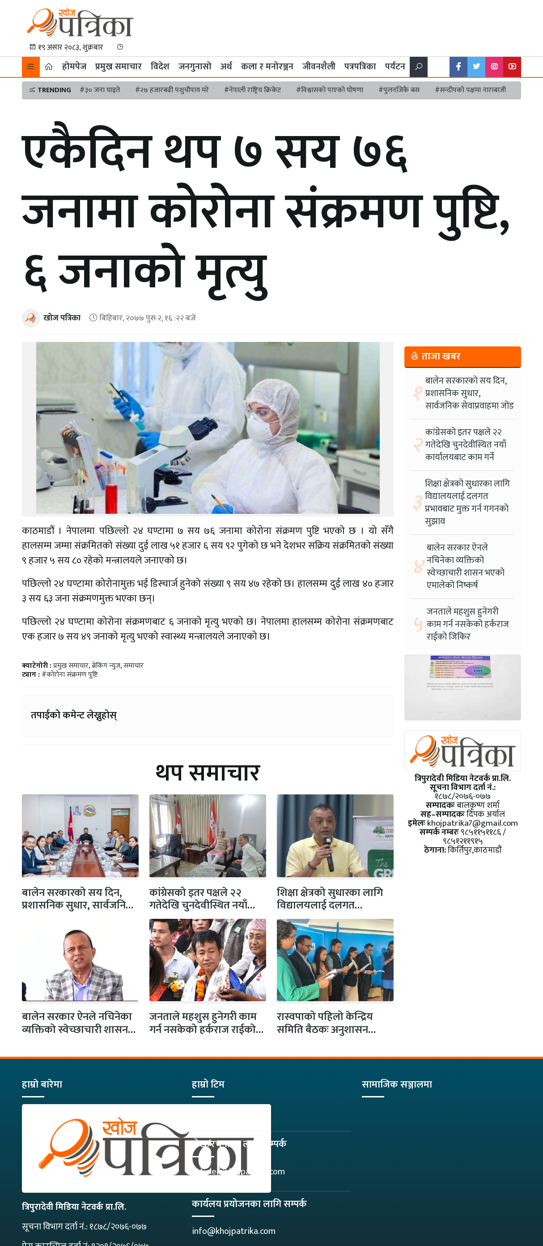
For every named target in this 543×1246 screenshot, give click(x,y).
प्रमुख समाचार (118, 66)
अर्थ (226, 66)
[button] (31, 67)
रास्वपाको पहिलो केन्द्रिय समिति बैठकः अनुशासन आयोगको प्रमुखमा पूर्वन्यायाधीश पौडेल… (325, 1036)
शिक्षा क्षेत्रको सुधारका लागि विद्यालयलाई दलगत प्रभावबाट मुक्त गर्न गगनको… (332, 906)
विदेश (160, 66)
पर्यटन (395, 66)
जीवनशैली (318, 66)
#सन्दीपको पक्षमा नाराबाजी (470, 90)
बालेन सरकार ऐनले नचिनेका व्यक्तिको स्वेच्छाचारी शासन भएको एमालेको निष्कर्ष (77, 1030)
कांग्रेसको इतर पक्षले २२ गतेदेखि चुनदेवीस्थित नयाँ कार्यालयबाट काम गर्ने (198, 906)
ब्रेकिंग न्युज (106, 666)
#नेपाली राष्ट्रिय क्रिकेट (252, 90)
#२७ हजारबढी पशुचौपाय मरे (172, 90)
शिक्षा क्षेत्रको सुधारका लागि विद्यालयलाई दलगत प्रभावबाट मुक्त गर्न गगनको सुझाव (467, 503)
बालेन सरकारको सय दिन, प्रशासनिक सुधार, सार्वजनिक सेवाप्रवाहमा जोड (78, 906)
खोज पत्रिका (62, 318)
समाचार (133, 666)
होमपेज (74, 66)
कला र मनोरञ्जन (267, 66)
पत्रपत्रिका (360, 66)
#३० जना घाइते (100, 90)
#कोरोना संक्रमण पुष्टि (70, 675)
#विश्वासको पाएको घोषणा (329, 90)
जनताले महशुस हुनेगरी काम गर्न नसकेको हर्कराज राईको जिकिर (203, 1030)
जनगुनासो (195, 66)
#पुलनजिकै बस (399, 90)
